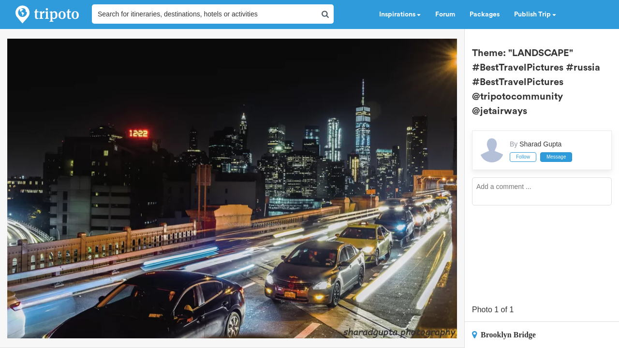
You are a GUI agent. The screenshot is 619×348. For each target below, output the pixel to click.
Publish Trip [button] (535, 14)
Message (556, 157)
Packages (485, 14)
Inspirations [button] (400, 14)
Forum (445, 14)
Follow (523, 157)
